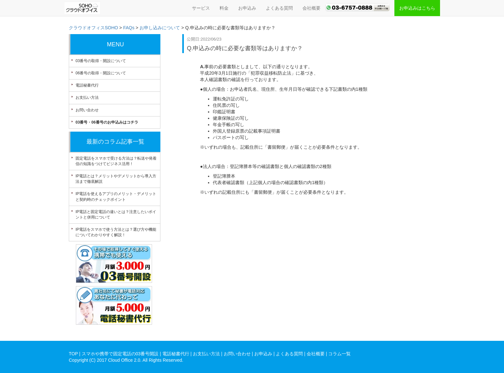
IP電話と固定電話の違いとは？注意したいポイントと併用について (116, 214)
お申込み (247, 8)
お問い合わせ (87, 110)
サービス (201, 8)
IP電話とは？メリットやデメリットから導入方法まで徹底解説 (116, 179)
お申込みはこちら (417, 8)
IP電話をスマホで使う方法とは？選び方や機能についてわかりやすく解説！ (116, 232)
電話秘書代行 (87, 85)
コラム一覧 (339, 353)
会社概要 (311, 8)
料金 (224, 8)
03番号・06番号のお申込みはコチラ (107, 122)
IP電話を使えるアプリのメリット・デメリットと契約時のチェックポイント (116, 196)
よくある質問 (279, 8)
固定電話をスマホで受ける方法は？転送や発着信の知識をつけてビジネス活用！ (116, 161)
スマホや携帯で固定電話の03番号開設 (120, 353)
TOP (73, 353)
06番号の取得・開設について (101, 73)
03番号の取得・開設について (101, 61)
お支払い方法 (87, 97)
